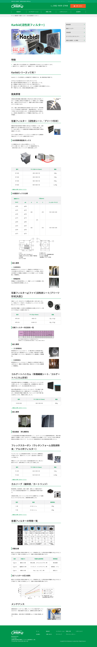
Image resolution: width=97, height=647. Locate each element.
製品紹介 (19, 12)
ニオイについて (63, 12)
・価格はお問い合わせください (19, 189)
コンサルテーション (34, 12)
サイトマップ (71, 1)
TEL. (59, 6)
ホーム (12, 15)
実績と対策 (48, 12)
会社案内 (78, 12)
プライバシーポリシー (80, 1)
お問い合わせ (78, 6)
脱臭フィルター (22, 15)
